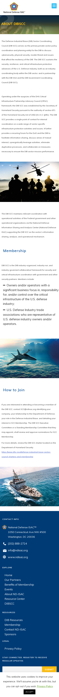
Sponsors (10, 634)
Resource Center (15, 598)
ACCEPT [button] (29, 692)
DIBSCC (9, 603)
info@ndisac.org (18, 550)
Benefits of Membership (19, 584)
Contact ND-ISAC (15, 629)
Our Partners (13, 579)
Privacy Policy (13, 648)
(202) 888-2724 (17, 543)
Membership (12, 624)
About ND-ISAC (14, 594)
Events (9, 589)
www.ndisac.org (18, 557)
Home (8, 575)
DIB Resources (14, 620)
